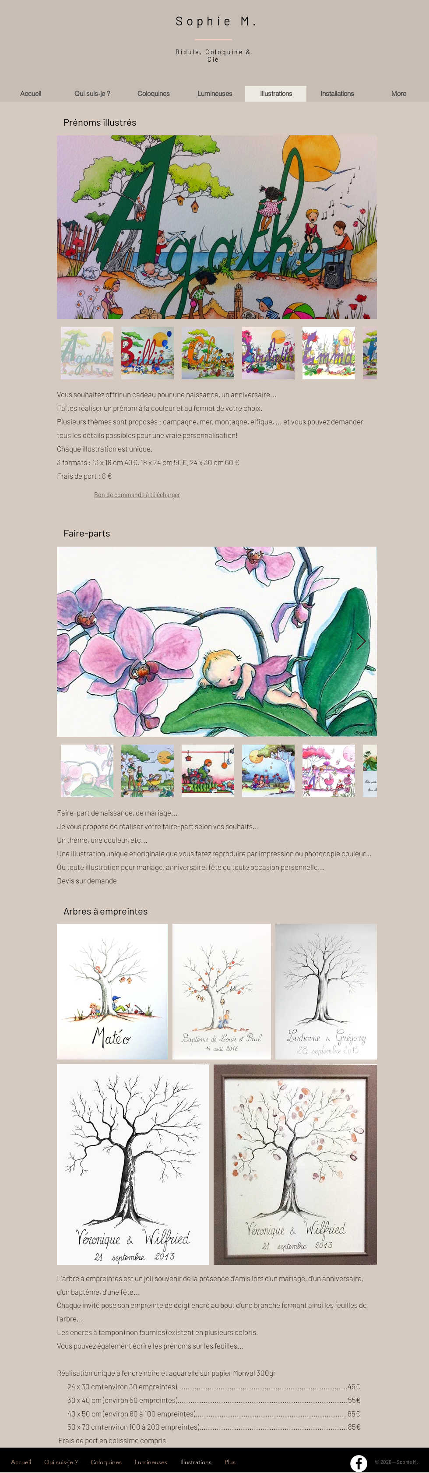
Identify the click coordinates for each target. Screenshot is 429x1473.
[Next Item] (361, 227)
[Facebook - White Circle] (358, 1463)
